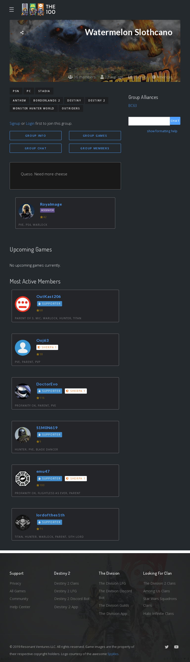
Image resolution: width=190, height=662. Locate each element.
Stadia (44, 91)
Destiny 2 (96, 100)
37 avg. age (110, 77)
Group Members (94, 148)
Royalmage (51, 204)
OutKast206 (50, 297)
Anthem (19, 100)
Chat (175, 121)
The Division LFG (113, 582)
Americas (161, 77)
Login (31, 123)
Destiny (74, 100)
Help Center (20, 606)
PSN (16, 91)
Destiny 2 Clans (67, 582)
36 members (79, 77)
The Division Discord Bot (116, 594)
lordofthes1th (52, 515)
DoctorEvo (48, 384)
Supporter (50, 304)
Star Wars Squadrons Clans (161, 602)
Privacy (16, 582)
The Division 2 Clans (160, 582)
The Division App (113, 613)
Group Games (95, 135)
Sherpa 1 (47, 347)
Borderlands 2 (46, 100)
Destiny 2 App (66, 613)
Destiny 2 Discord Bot (69, 602)
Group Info (35, 135)
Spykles (113, 654)
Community (19, 598)
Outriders (71, 108)
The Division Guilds (115, 605)
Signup (15, 123)
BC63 (132, 105)
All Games (18, 590)
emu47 (44, 471)
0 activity (136, 77)
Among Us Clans (157, 590)
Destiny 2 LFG (66, 590)
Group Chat (36, 148)
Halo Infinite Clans (158, 613)
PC (29, 91)
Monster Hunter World (33, 108)
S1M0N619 (48, 428)
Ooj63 (43, 340)
